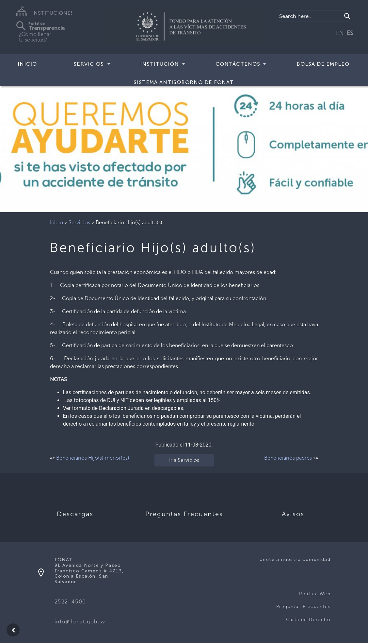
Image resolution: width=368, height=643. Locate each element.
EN (340, 33)
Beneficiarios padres (288, 458)
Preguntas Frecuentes (303, 606)
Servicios (79, 222)
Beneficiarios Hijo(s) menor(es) (92, 458)
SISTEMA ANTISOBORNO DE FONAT (183, 82)
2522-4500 (70, 602)
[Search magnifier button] (347, 16)
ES (350, 33)
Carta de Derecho (308, 619)
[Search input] (309, 16)
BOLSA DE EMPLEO (322, 64)
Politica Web (314, 594)
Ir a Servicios (184, 460)
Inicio (27, 64)
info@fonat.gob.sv (80, 621)
